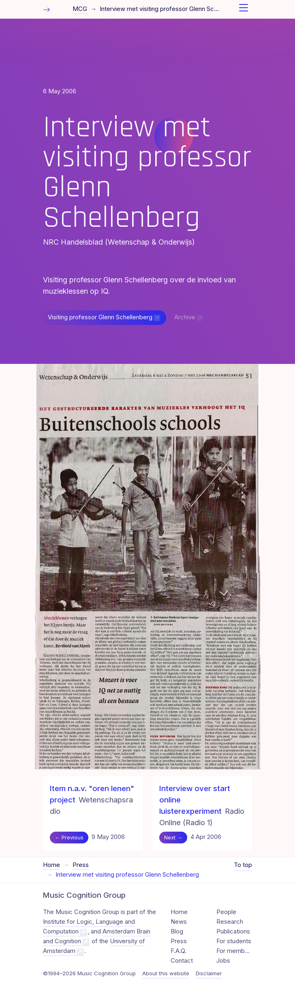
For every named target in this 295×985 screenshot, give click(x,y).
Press (81, 865)
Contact (182, 960)
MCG (80, 9)
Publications (233, 931)
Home (51, 865)
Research (229, 921)
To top (243, 865)
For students (233, 941)
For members (234, 951)
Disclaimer (209, 973)
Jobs (223, 960)
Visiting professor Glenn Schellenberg (100, 317)
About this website (165, 973)
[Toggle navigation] (243, 9)
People (226, 912)
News (179, 921)
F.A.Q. (178, 951)
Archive (184, 317)
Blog (177, 931)
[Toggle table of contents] (46, 9)
